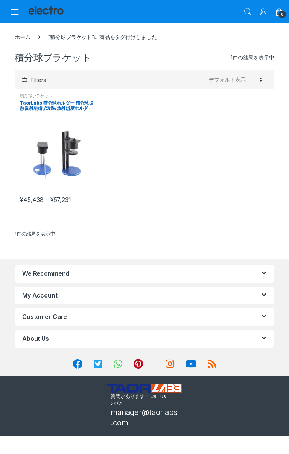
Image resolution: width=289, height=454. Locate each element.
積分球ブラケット (36, 96)
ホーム (22, 37)
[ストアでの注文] (234, 79)
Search (247, 12)
